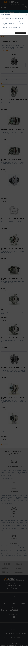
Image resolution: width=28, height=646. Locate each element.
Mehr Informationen (6, 30)
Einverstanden (20, 33)
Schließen (8, 33)
